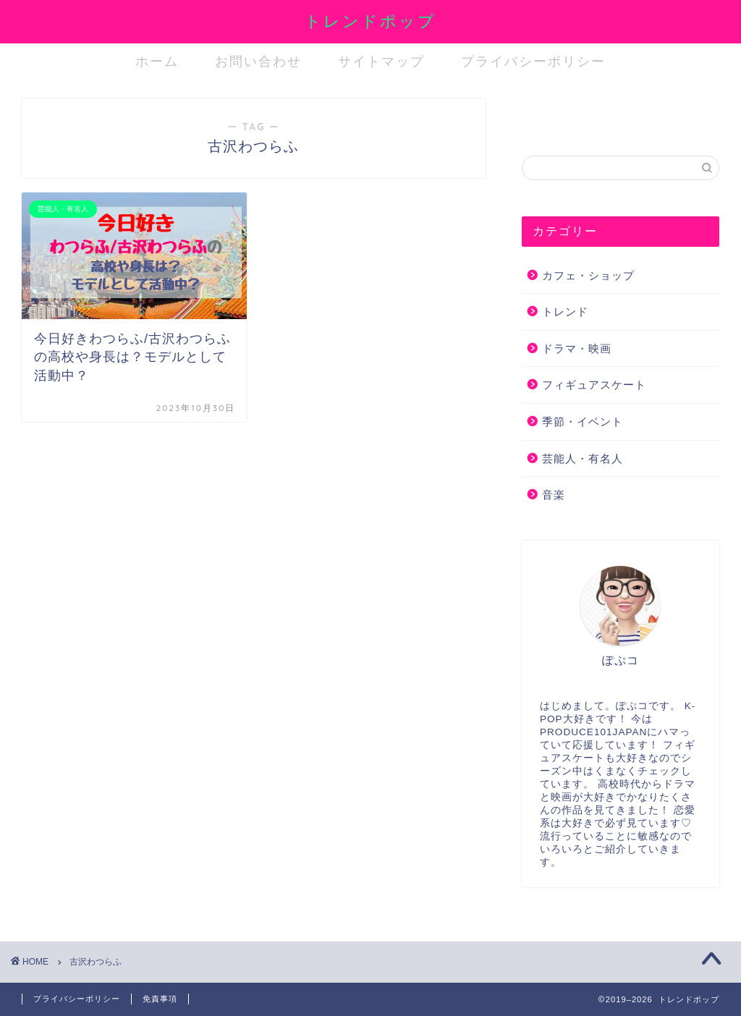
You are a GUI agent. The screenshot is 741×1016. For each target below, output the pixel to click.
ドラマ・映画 (576, 348)
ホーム (157, 61)
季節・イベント (582, 421)
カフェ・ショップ (588, 275)
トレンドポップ (370, 20)
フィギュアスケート (594, 384)
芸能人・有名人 (582, 458)
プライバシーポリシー (533, 61)
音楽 (553, 494)
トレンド (565, 311)
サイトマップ (381, 61)
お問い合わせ (258, 61)
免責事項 (160, 998)
